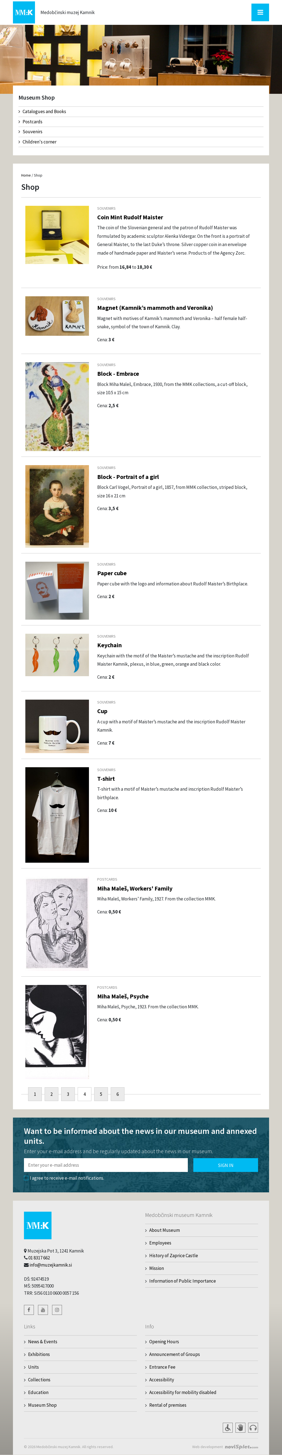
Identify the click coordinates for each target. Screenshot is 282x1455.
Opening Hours (164, 1342)
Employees (160, 1243)
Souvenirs (30, 132)
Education (38, 1392)
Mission (156, 1268)
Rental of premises (167, 1405)
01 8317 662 (39, 1258)
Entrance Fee (162, 1367)
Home (26, 175)
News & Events (42, 1342)
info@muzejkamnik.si (50, 1265)
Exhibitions (39, 1354)
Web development (207, 1446)
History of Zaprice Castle (173, 1256)
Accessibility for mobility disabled (182, 1392)
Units (33, 1367)
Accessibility (161, 1380)
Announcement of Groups (174, 1354)
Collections (39, 1380)
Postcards (30, 122)
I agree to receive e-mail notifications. (64, 1178)
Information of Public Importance (182, 1281)
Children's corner (37, 142)
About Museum (164, 1230)
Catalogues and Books (42, 111)
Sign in (226, 1165)
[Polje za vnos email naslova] (106, 1165)
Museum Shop (42, 1405)
